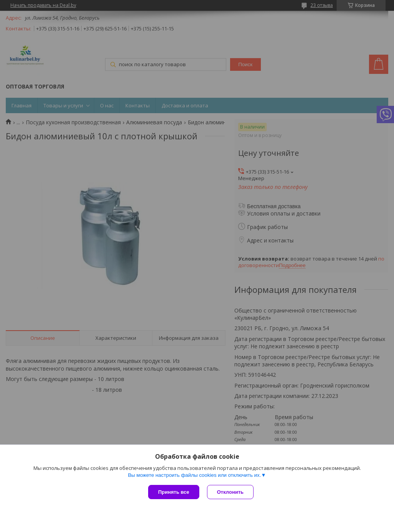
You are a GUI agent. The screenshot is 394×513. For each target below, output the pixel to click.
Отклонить (230, 492)
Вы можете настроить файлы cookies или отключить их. (194, 475)
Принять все (173, 492)
